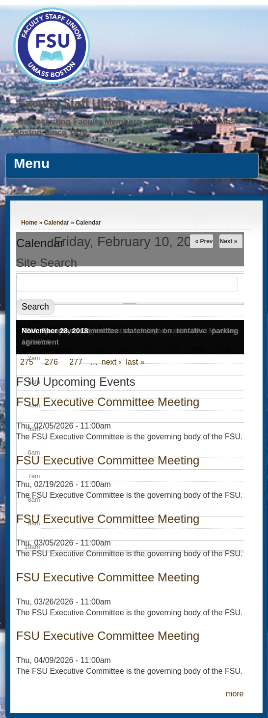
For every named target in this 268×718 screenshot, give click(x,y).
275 (26, 362)
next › (111, 362)
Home (29, 222)
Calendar (56, 222)
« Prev (204, 241)
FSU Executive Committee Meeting (107, 460)
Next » (228, 241)
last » (135, 362)
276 (51, 362)
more (234, 693)
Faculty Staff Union (72, 103)
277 (75, 362)
